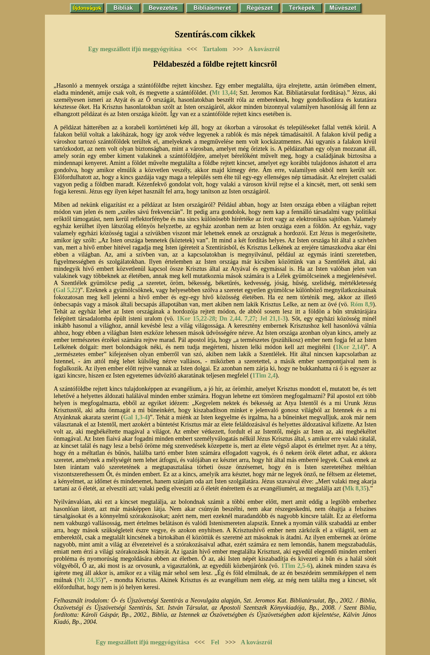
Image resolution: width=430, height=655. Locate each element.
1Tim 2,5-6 (295, 566)
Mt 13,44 (224, 92)
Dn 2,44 (230, 318)
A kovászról (264, 49)
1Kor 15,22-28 (196, 318)
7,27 (250, 318)
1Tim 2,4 (264, 375)
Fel (215, 642)
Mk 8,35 (355, 488)
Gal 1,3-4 (135, 417)
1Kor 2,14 (349, 347)
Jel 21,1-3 (273, 318)
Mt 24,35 (89, 580)
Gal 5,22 (67, 290)
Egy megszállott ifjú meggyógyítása (134, 49)
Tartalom (215, 49)
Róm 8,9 (361, 304)
